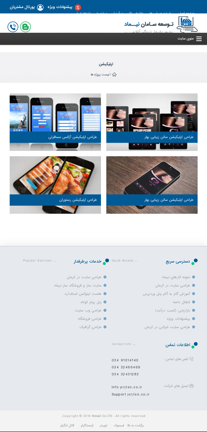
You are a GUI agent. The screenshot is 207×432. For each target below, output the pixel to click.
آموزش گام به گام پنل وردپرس (166, 293)
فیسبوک (119, 425)
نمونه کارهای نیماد (176, 277)
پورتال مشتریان (26, 7)
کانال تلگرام (67, 425)
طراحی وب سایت (88, 310)
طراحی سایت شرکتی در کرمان (167, 327)
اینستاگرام (87, 425)
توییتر (103, 425)
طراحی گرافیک (90, 327)
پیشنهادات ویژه (64, 7)
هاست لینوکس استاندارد (82, 293)
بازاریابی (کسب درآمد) (172, 310)
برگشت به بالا (135, 425)
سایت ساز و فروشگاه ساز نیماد (78, 285)
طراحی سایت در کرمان (172, 285)
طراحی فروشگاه (90, 318)
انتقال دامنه (181, 302)
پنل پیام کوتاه (91, 302)
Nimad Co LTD (102, 416)
